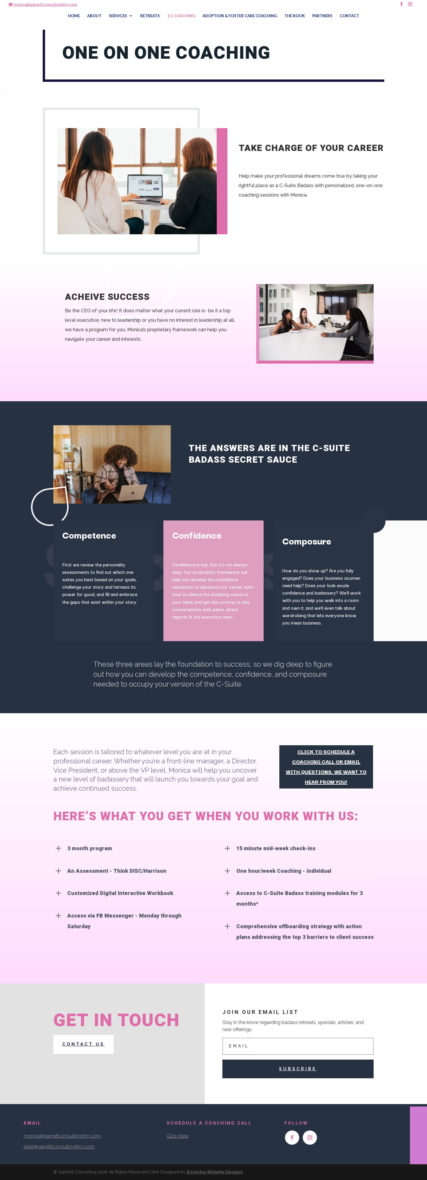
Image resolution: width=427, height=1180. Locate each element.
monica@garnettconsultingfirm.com (62, 1136)
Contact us (83, 1044)
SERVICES (118, 16)
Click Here (177, 1136)
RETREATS (150, 16)
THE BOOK (294, 16)
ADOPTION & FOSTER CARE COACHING (240, 16)
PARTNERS (322, 16)
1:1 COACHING (181, 16)
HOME (74, 16)
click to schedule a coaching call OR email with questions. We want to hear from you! (326, 766)
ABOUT (94, 16)
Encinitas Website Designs (215, 1172)
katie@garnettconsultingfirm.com (59, 1146)
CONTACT (349, 16)
